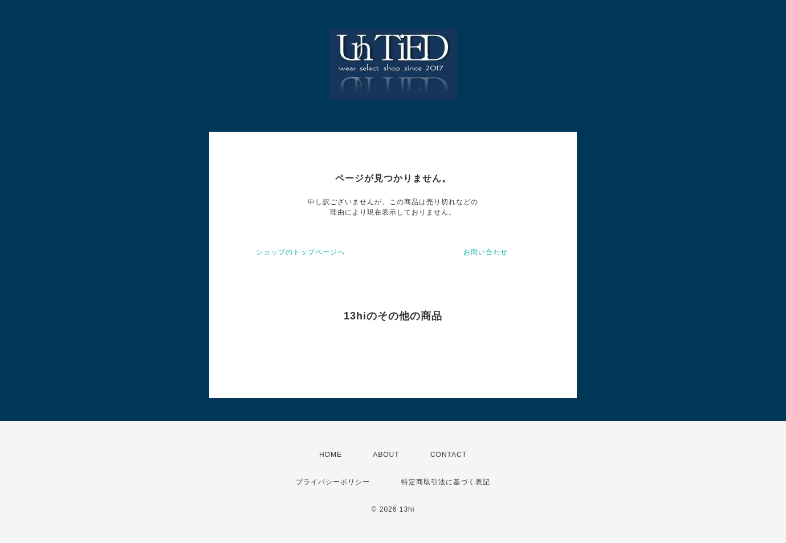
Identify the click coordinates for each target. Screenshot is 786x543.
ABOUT (386, 455)
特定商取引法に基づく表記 (445, 482)
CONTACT (448, 455)
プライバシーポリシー (333, 482)
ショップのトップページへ (300, 252)
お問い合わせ (485, 252)
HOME (330, 455)
